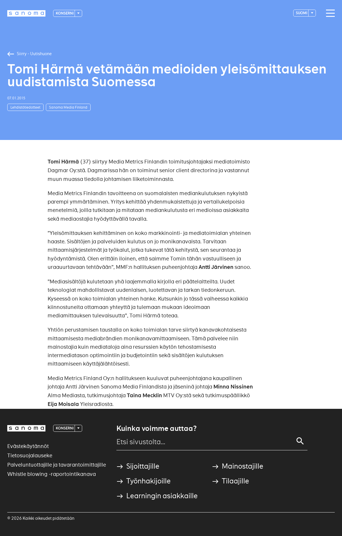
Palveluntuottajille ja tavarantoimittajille (56, 464)
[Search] (300, 441)
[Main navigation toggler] (329, 13)
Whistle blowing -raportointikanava (51, 474)
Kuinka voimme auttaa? (156, 428)
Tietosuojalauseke (29, 455)
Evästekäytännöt (28, 446)
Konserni (65, 13)
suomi (302, 13)
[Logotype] (26, 13)
